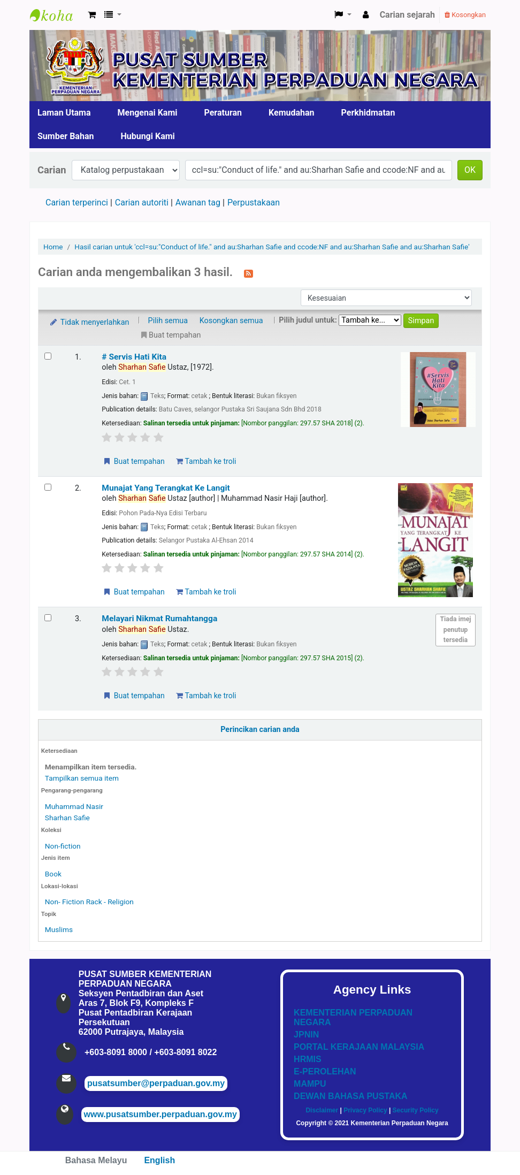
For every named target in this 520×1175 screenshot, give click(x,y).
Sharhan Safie (67, 817)
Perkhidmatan (368, 113)
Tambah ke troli (206, 461)
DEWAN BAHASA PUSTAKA (350, 1096)
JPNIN (306, 1034)
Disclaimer (321, 1110)
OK (470, 170)
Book (53, 873)
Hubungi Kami (147, 136)
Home (53, 246)
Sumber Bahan (65, 136)
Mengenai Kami (148, 113)
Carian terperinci (76, 202)
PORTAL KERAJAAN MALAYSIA (359, 1046)
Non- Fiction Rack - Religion (89, 901)
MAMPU (310, 1083)
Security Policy (416, 1110)
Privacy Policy (365, 1110)
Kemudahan (292, 113)
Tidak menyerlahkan (89, 322)
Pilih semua (168, 320)
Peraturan (223, 113)
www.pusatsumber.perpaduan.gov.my (160, 1114)
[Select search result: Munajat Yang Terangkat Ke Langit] (47, 487)
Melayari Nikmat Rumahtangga (159, 618)
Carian (51, 170)
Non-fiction (63, 846)
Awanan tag (197, 202)
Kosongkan (465, 15)
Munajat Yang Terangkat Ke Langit (166, 488)
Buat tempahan (133, 461)
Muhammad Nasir (74, 806)
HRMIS (308, 1059)
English (159, 1160)
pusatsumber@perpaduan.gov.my (156, 1083)
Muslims (59, 929)
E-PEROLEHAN (325, 1071)
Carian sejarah (407, 15)
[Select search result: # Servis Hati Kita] (47, 356)
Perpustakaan (253, 202)
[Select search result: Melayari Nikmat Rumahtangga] (47, 617)
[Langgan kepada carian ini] (248, 273)
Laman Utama (64, 113)
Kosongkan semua (231, 320)
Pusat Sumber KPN (56, 15)
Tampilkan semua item (82, 778)
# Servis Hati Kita (134, 357)
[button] (91, 15)
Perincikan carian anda (260, 729)
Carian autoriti (142, 202)
